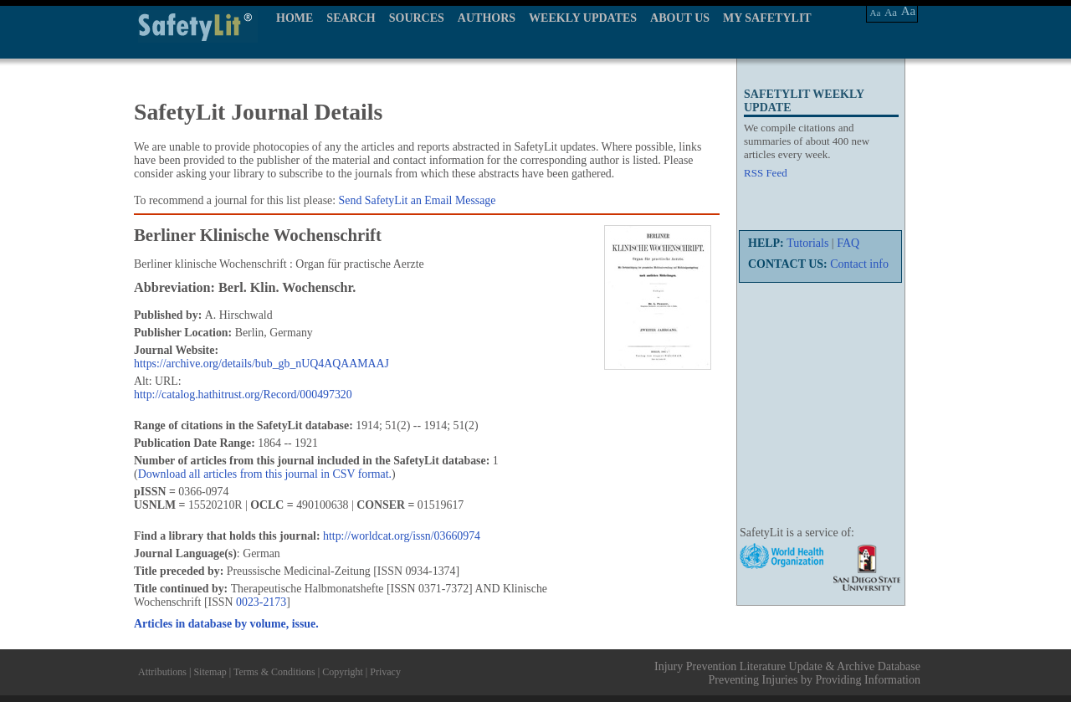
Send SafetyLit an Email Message (417, 200)
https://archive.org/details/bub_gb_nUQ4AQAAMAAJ (261, 363)
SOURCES (416, 18)
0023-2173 (261, 602)
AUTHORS (486, 18)
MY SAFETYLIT (767, 18)
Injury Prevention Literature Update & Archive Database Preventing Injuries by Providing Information (787, 673)
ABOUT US (680, 18)
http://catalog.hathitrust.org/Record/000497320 (243, 394)
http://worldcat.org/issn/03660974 (401, 536)
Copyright (342, 672)
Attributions (162, 672)
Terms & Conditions (274, 672)
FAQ (848, 243)
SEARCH (350, 18)
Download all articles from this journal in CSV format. (265, 474)
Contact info (859, 264)
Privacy (385, 672)
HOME (294, 18)
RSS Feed (765, 173)
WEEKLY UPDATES (583, 18)
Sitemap (209, 672)
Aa (875, 13)
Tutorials (807, 243)
